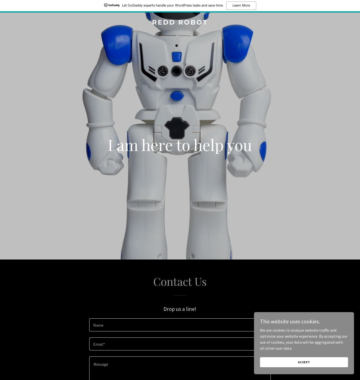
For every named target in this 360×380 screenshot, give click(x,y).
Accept (304, 362)
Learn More (241, 5)
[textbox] (179, 324)
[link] (180, 23)
